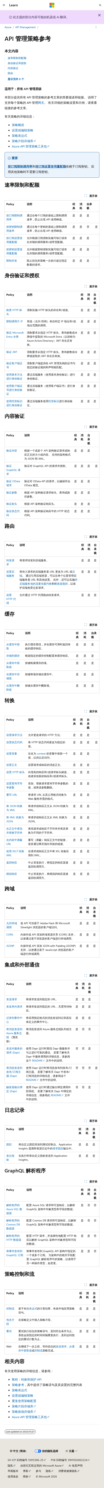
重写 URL (11, 794)
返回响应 (11, 862)
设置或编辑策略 (22, 130)
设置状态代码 (14, 742)
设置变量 (11, 753)
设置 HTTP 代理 (11, 599)
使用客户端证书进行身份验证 (14, 390)
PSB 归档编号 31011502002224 (69, 1460)
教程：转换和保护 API (26, 1379)
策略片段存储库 (22, 141)
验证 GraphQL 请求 (13, 470)
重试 (9, 1331)
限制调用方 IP (14, 321)
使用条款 (13, 1476)
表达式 (33, 1308)
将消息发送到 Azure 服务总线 (14, 1033)
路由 (10, 73)
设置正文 (11, 765)
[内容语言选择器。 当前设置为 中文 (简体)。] (18, 1451)
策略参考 (18, 1385)
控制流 (10, 1308)
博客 (25, 1471)
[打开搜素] (100, 5)
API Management (25, 27)
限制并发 (11, 260)
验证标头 (11, 504)
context (41, 753)
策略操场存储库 (22, 1411)
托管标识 (53, 401)
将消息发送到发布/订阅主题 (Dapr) (14, 1072)
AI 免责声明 (76, 1465)
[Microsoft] (52, 5)
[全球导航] (4, 5)
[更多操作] (96, 27)
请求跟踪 (58, 1148)
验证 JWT (11, 352)
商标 (25, 1476)
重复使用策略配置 (24, 1401)
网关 (41, 103)
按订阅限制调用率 (20, 166)
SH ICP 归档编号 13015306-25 (25, 1460)
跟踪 (9, 1144)
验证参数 (11, 492)
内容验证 (13, 68)
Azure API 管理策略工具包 (29, 146)
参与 (38, 1471)
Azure (8, 27)
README (37, 1060)
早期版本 (13, 1471)
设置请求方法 (14, 735)
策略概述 (18, 125)
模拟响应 (11, 874)
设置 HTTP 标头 (15, 772)
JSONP (10, 946)
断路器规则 (61, 583)
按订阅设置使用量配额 (50, 166)
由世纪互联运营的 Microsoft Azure (40, 1465)
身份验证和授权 (17, 63)
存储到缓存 (13, 655)
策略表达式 (19, 135)
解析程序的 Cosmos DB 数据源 (13, 1224)
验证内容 (11, 450)
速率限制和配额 (17, 58)
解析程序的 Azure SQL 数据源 (14, 1209)
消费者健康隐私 (67, 1471)
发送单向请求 (14, 1006)
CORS (9, 934)
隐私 (10, 1465)
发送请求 (11, 999)
